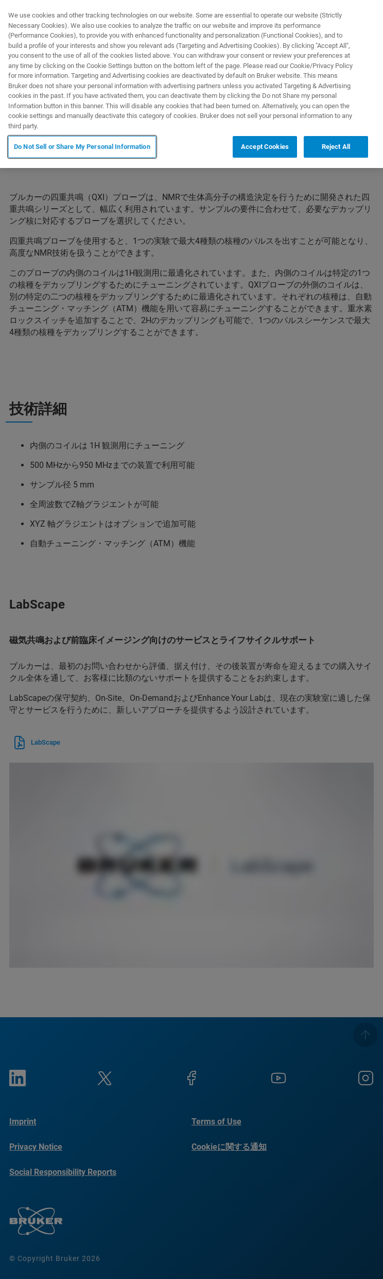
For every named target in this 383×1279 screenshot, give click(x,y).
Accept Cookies (265, 146)
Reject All (336, 146)
